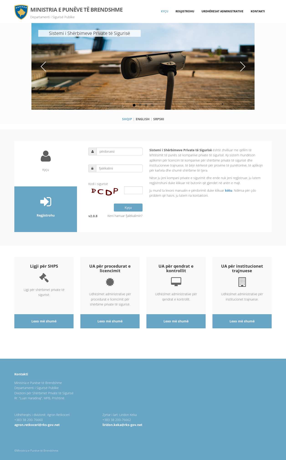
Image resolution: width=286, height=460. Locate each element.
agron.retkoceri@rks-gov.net (37, 425)
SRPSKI (158, 119)
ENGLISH (143, 119)
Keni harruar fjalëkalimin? (125, 216)
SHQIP (127, 119)
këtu (228, 190)
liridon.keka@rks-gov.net (122, 425)
